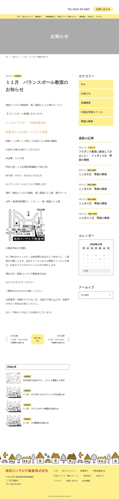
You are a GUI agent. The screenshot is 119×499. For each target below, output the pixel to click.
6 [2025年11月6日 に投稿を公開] (95, 255)
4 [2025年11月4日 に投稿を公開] (87, 255)
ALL (83, 84)
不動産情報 (49, 16)
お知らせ (91, 16)
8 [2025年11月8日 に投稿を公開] (104, 255)
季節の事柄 (87, 121)
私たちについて (27, 16)
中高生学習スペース (92, 112)
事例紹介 (82, 16)
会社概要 (86, 480)
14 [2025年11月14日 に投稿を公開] (100, 259)
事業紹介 (38, 16)
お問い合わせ (72, 480)
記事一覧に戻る (38, 339)
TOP (18, 16)
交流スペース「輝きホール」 (67, 16)
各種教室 (17, 76)
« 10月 (85, 270)
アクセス (99, 16)
